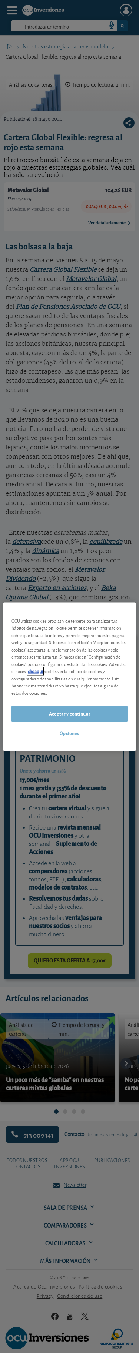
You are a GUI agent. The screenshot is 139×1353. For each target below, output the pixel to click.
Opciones (69, 733)
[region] (69, 676)
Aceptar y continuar (69, 713)
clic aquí (35, 671)
